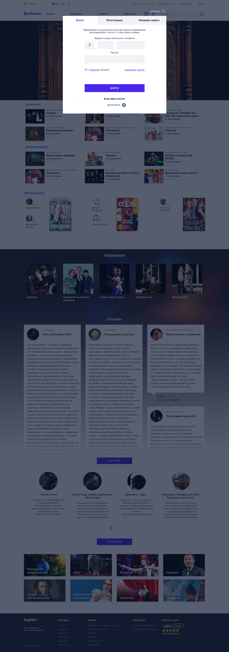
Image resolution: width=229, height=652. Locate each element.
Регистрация (114, 20)
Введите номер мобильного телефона (115, 38)
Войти (80, 20)
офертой (94, 70)
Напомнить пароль (135, 70)
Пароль (114, 52)
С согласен (97, 69)
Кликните (111, 32)
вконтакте (114, 105)
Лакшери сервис (149, 20)
